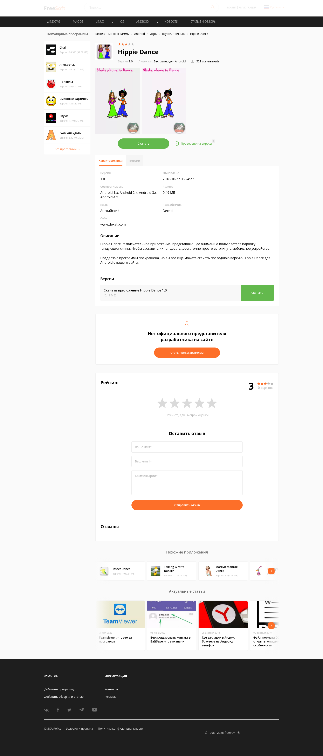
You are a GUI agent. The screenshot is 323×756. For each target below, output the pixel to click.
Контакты (111, 689)
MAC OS (78, 21)
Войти (231, 7)
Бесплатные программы (112, 34)
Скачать (144, 143)
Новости (171, 21)
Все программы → (67, 149)
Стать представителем (187, 353)
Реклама (110, 697)
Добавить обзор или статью (64, 697)
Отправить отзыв (187, 505)
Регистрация (247, 7)
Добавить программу (59, 689)
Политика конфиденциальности (120, 728)
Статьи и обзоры (203, 21)
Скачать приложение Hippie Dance (135, 290)
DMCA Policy (52, 728)
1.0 (125, 61)
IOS (121, 21)
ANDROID (142, 21)
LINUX (100, 21)
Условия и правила (79, 728)
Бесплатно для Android (170, 61)
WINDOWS (54, 21)
